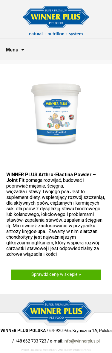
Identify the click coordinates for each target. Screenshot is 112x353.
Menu (12, 49)
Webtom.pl (49, 349)
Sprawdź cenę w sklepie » (56, 274)
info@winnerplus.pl (82, 341)
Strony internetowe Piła (78, 349)
